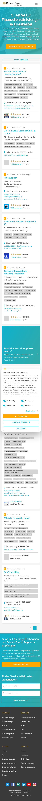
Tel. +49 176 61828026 (12, 194)
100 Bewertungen (16, 208)
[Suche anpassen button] (21, 59)
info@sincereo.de (27, 106)
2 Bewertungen (15, 320)
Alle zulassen (21, 416)
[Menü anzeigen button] (36, 3)
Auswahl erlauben (21, 422)
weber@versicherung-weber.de (14, 493)
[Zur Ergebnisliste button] (21, 700)
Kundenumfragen (8, 722)
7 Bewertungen (15, 257)
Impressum (26, 792)
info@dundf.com (9, 155)
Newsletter (25, 755)
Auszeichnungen (7, 737)
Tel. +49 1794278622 (11, 607)
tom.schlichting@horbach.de (13, 610)
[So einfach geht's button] (21, 664)
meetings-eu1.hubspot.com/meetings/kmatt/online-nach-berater (17, 108)
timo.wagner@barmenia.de (13, 196)
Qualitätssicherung (16, 792)
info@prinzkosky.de (10, 549)
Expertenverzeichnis (28, 767)
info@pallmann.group (24, 246)
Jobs (22, 729)
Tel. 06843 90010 (10, 246)
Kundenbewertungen (9, 763)
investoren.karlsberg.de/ (12, 311)
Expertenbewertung (27, 763)
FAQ (3, 755)
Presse (23, 751)
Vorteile (4, 725)
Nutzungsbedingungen (15, 790)
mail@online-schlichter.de (12, 308)
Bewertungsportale (8, 759)
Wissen (4, 751)
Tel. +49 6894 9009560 (12, 106)
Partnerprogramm (8, 734)
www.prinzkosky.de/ (26, 549)
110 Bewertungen (16, 164)
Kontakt (23, 737)
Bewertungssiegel (8, 717)
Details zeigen (30, 411)
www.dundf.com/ (22, 155)
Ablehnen (21, 428)
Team (23, 725)
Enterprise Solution (8, 729)
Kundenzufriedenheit (9, 767)
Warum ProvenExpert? (28, 717)
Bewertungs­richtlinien (9, 771)
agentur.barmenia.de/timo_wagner (15, 199)
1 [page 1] (35, 628)
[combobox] (21, 686)
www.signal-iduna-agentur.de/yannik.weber (17, 495)
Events (4, 775)
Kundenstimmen (26, 734)
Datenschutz (26, 790)
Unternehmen (26, 722)
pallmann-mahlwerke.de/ (12, 248)
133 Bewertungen (16, 117)
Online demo (25, 759)
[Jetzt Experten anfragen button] (21, 46)
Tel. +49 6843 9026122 (12, 490)
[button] (15, 114)
